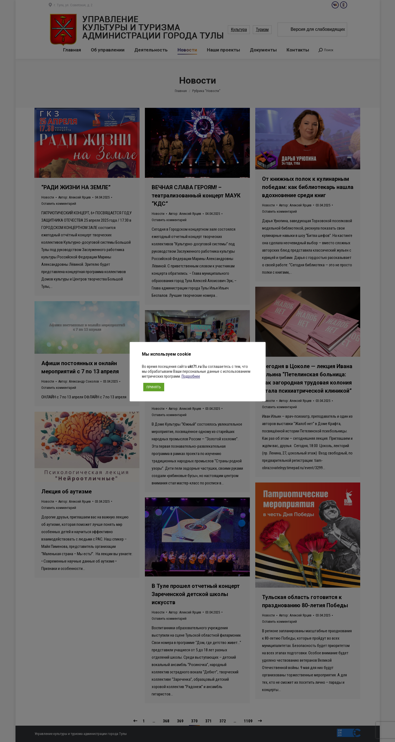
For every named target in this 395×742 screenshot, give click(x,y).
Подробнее (191, 376)
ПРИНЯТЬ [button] (154, 387)
